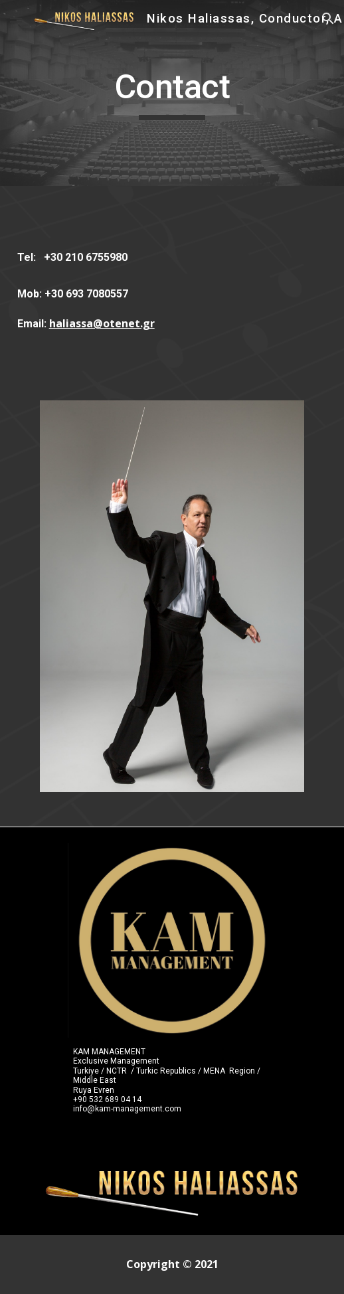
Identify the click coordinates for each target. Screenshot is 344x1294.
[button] (16, 18)
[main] (172, 92)
